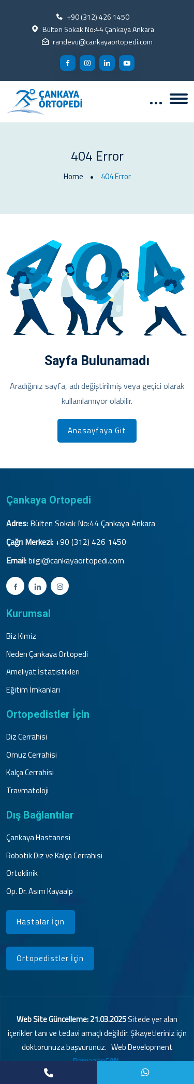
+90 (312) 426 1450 (98, 16)
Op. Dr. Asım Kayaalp (39, 891)
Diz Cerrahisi (26, 737)
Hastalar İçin (41, 922)
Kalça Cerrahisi (30, 772)
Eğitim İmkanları (33, 690)
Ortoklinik (22, 873)
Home (73, 176)
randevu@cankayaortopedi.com (103, 41)
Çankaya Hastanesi (38, 837)
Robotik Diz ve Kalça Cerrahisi (54, 855)
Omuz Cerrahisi (31, 755)
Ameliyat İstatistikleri (43, 672)
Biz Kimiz (21, 636)
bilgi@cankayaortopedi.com (76, 560)
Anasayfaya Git (97, 430)
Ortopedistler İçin (50, 958)
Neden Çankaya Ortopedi (47, 654)
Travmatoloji (27, 790)
